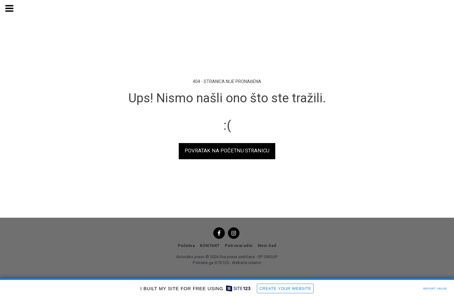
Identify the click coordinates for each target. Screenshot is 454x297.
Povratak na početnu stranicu (227, 151)
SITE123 (221, 262)
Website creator (246, 262)
